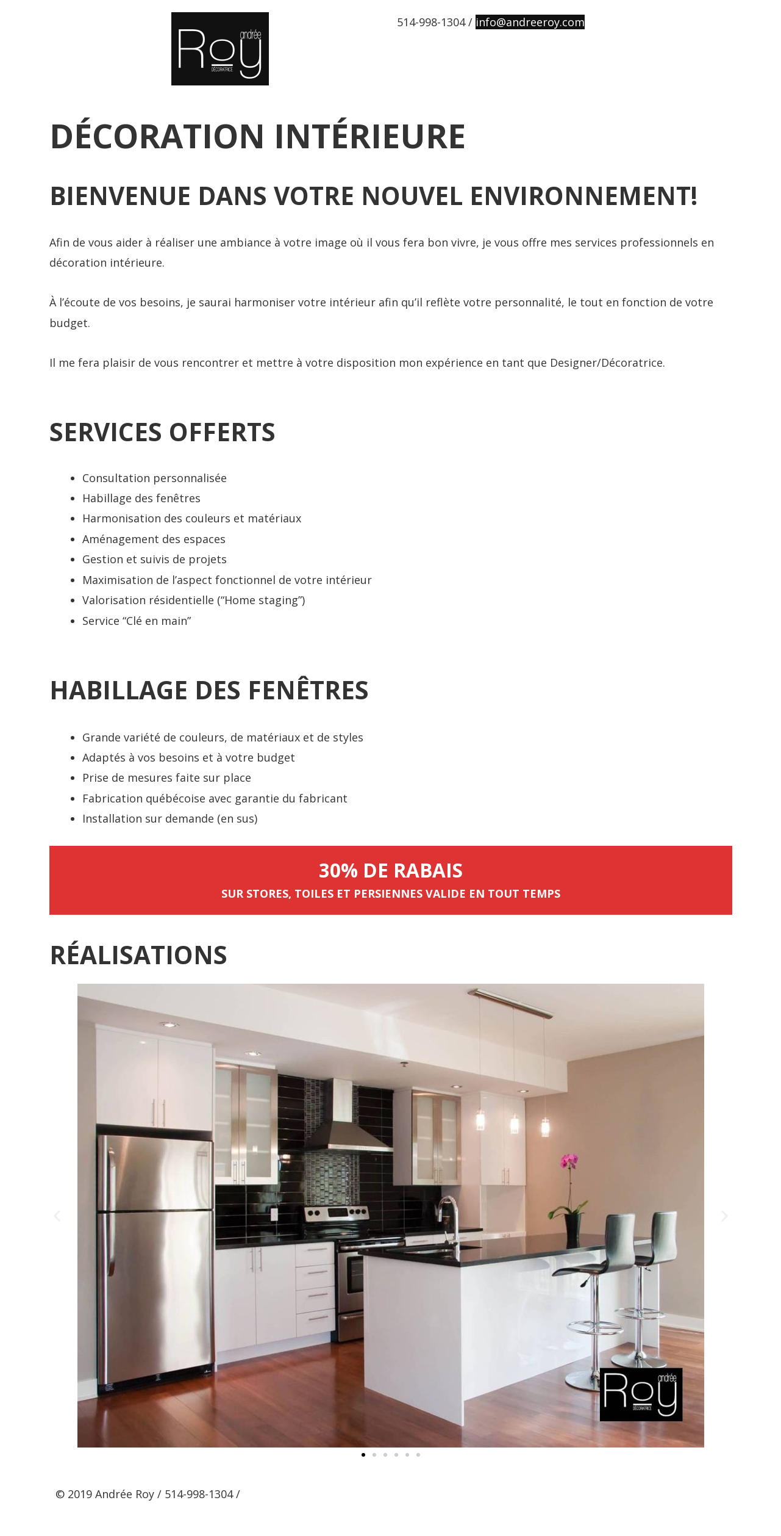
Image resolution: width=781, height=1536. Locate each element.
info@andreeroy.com (530, 22)
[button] (363, 1454)
